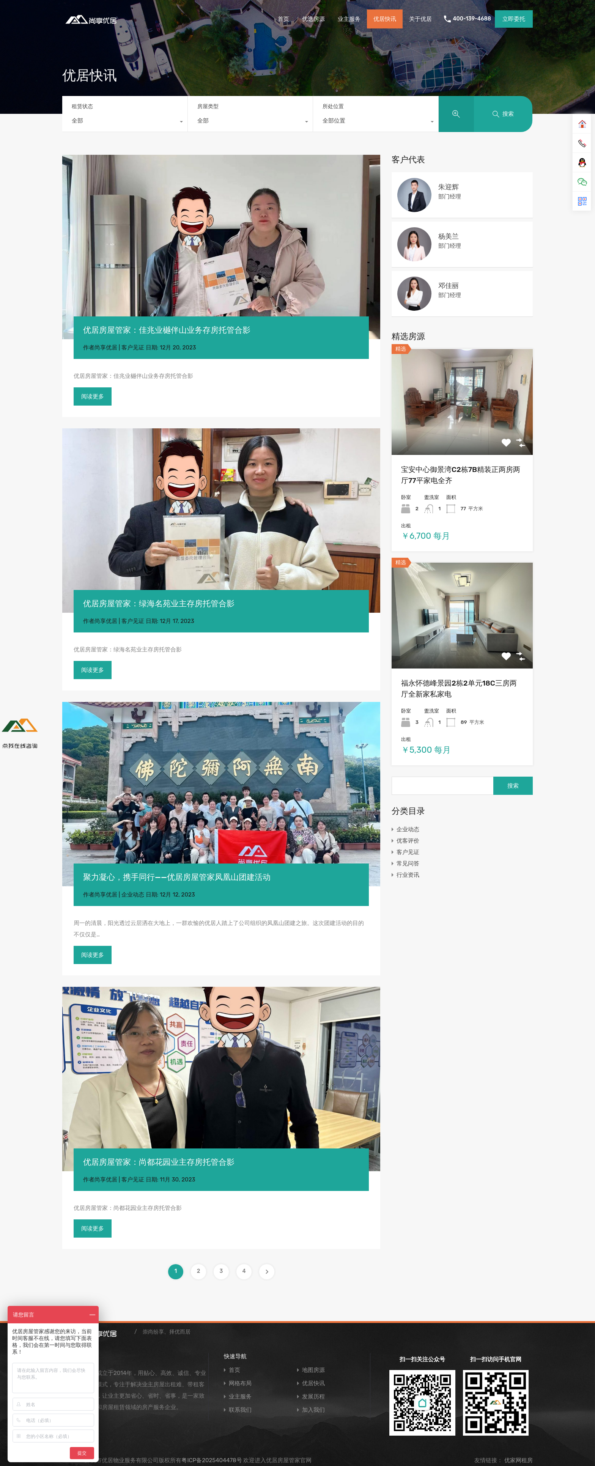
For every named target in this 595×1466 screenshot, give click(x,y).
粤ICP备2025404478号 (211, 1460)
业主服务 (349, 19)
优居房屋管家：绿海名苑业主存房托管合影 (159, 603)
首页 (283, 19)
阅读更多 (92, 396)
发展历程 (313, 1397)
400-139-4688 (472, 19)
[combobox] (124, 122)
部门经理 (449, 196)
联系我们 (240, 1410)
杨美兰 (448, 236)
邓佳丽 (448, 286)
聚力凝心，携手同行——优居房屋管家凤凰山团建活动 (177, 877)
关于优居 (420, 19)
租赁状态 (82, 106)
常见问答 (408, 863)
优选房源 (313, 19)
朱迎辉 (448, 187)
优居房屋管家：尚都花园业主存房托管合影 (159, 1162)
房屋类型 (208, 106)
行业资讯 (408, 874)
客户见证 (132, 347)
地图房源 (313, 1370)
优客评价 (408, 840)
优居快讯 (384, 19)
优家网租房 (518, 1460)
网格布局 (240, 1383)
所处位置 (333, 106)
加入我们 (313, 1410)
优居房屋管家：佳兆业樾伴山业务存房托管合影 (166, 330)
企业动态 (132, 894)
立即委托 (513, 19)
